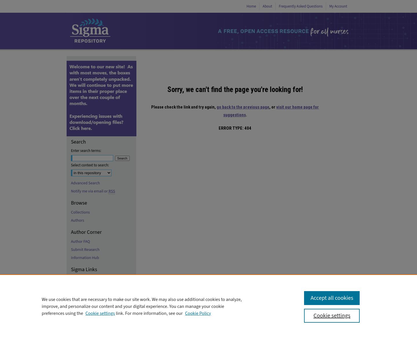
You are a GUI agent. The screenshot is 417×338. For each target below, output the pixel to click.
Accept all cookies (331, 298)
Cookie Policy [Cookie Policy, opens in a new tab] (198, 313)
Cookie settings (100, 313)
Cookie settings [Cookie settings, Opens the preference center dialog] (331, 316)
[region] (208, 306)
